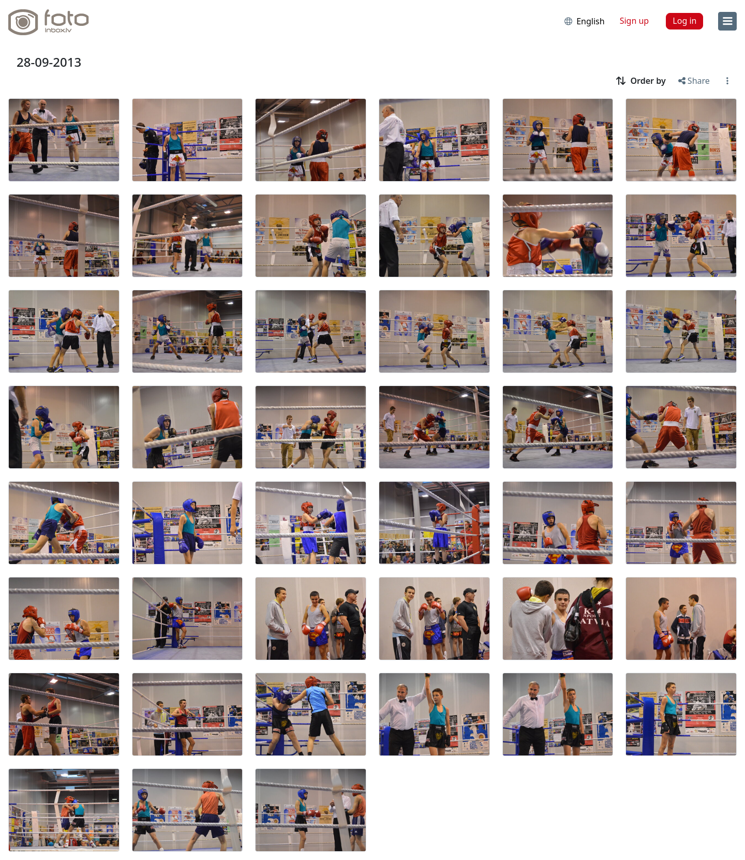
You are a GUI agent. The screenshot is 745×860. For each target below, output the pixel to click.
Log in (684, 20)
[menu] (727, 21)
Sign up (634, 20)
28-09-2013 (49, 61)
